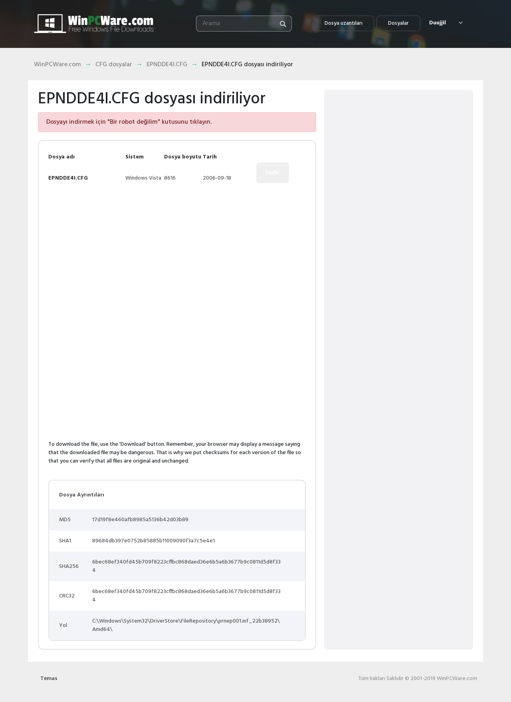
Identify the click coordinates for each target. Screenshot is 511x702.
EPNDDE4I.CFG (167, 64)
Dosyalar (398, 23)
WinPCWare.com (57, 64)
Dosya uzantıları (343, 23)
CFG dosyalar (113, 64)
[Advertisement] (115, 249)
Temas (48, 678)
